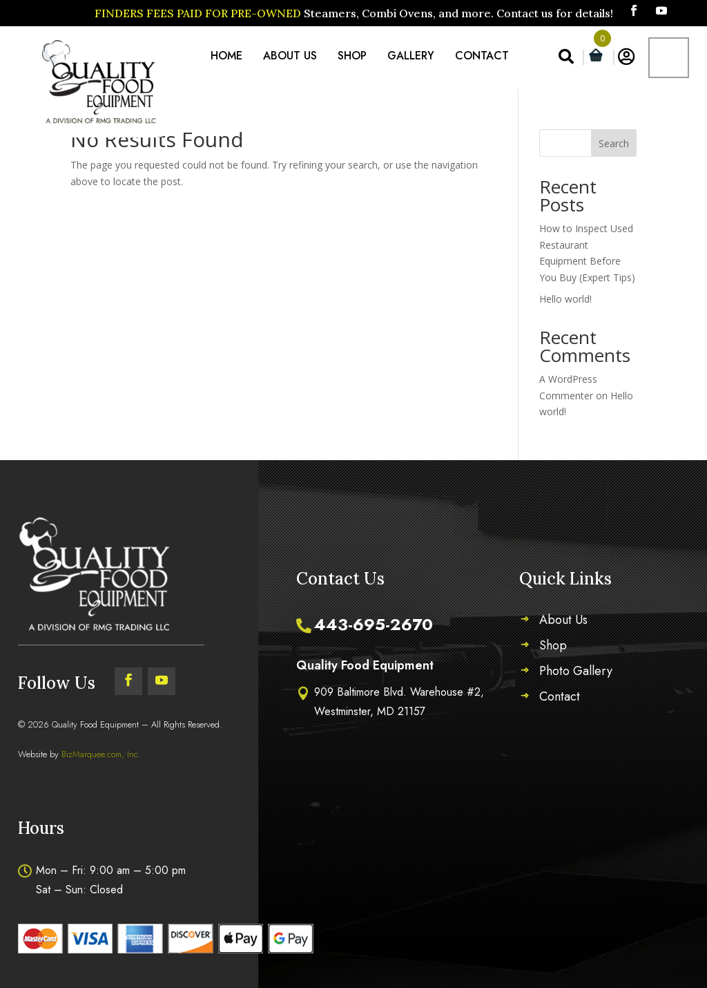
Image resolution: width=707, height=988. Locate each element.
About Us (290, 56)
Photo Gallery (575, 673)
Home (226, 56)
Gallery (410, 56)
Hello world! (565, 298)
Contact (482, 56)
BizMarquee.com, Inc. (101, 754)
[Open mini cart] (596, 58)
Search (614, 143)
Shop (352, 56)
